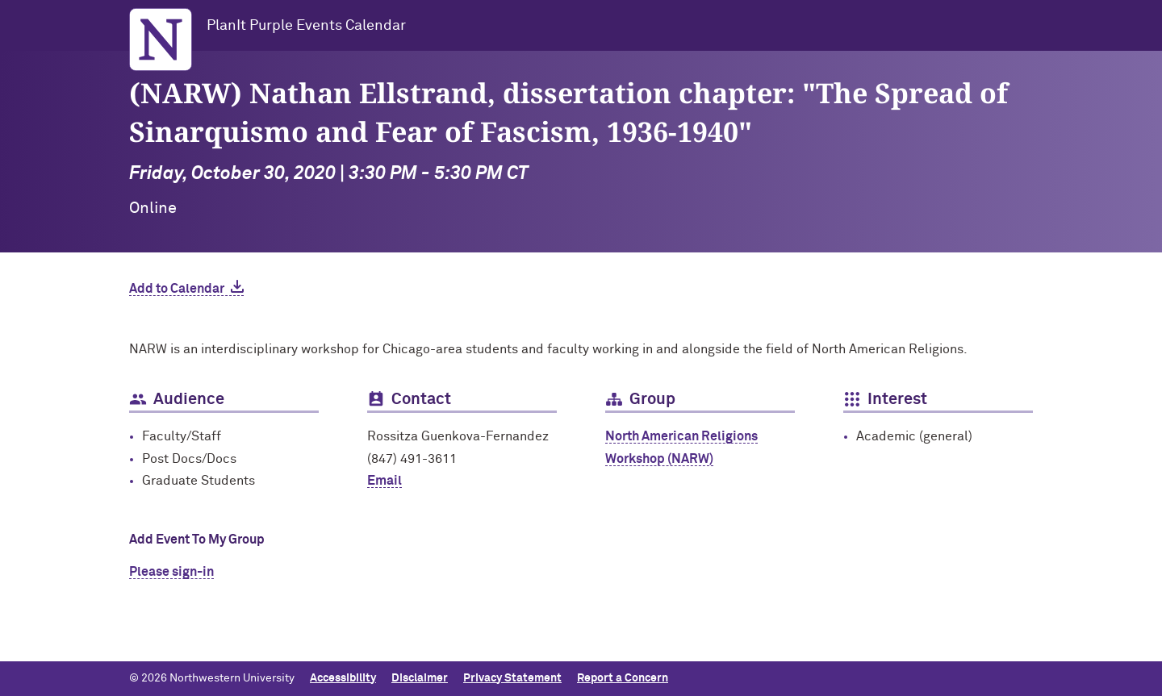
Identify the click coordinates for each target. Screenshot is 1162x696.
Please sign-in (171, 571)
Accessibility (343, 678)
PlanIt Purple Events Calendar (306, 26)
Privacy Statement (512, 678)
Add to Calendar (176, 288)
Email (384, 480)
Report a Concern (622, 678)
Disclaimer (419, 678)
